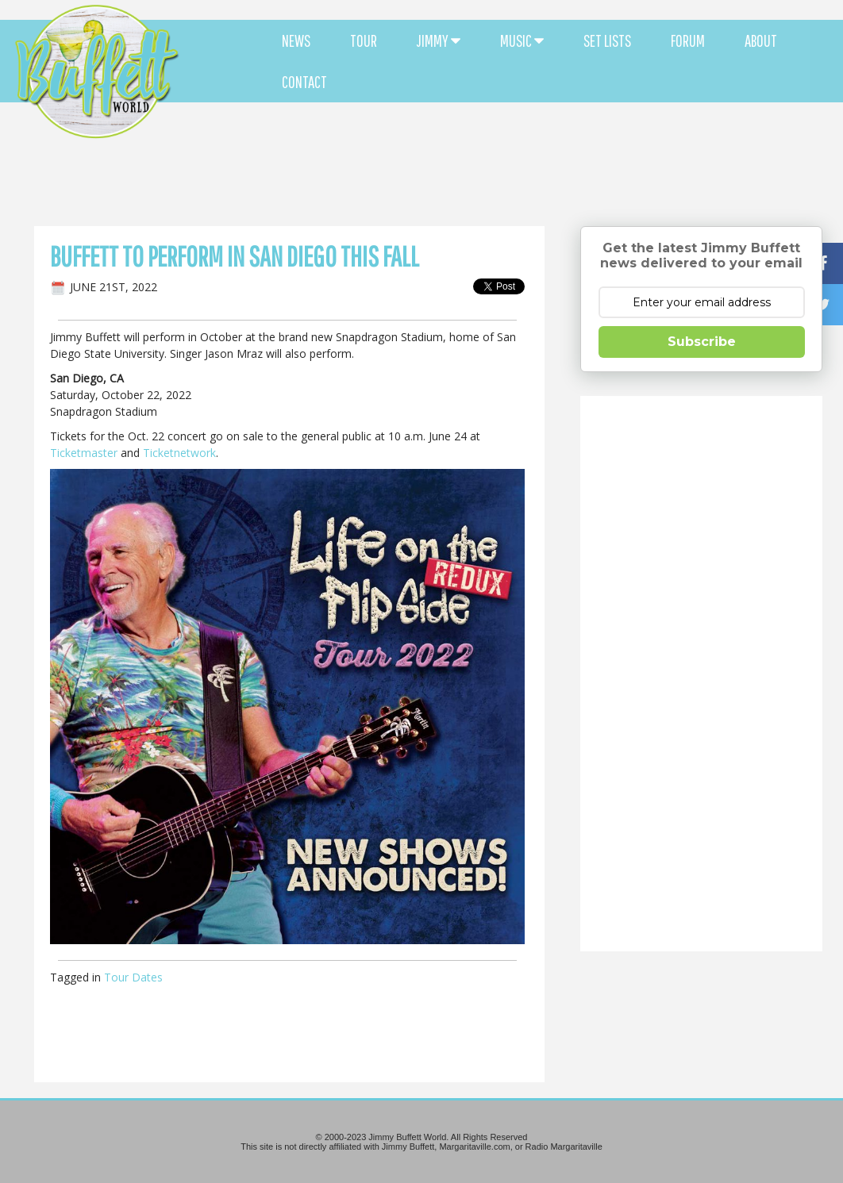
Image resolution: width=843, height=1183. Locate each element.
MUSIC (522, 40)
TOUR (363, 40)
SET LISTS (607, 40)
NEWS (296, 40)
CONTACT (304, 81)
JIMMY (438, 40)
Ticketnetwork (179, 452)
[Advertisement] (508, 143)
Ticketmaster (83, 452)
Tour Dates (133, 977)
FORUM (688, 40)
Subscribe (702, 341)
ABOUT (761, 40)
